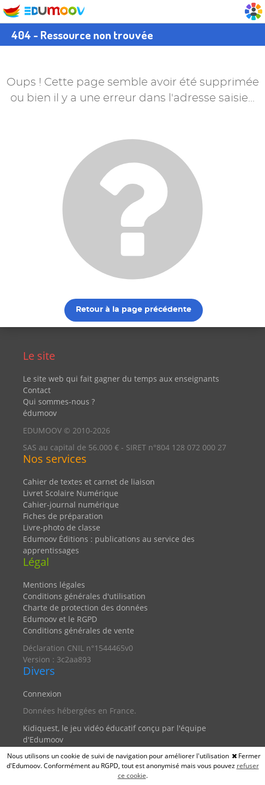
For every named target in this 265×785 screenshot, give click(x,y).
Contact (37, 390)
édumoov (40, 413)
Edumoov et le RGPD (60, 619)
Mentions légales (54, 584)
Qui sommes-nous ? (59, 401)
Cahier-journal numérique (71, 504)
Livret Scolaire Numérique (70, 493)
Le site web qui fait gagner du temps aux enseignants (121, 378)
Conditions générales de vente (78, 630)
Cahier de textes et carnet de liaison (89, 481)
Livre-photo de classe (61, 527)
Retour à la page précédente (133, 309)
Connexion (42, 694)
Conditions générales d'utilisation (84, 596)
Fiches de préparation (63, 516)
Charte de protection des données (85, 607)
